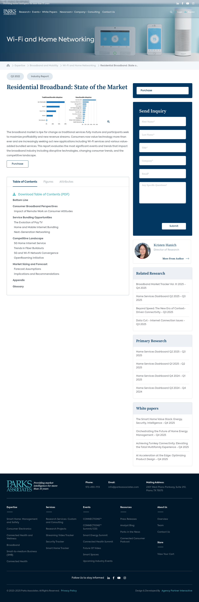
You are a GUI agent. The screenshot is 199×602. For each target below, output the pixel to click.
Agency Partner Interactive (177, 591)
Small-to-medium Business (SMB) (22, 553)
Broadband (13, 545)
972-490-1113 (93, 487)
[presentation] (162, 213)
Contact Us (108, 12)
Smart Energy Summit (95, 535)
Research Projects (56, 529)
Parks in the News (130, 532)
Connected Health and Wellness (20, 537)
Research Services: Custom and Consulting (61, 521)
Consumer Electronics (19, 529)
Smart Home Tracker (57, 548)
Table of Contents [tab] (25, 181)
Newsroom (66, 12)
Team (160, 525)
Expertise (20, 65)
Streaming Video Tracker (60, 535)
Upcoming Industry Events (98, 561)
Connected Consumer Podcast (132, 540)
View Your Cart (165, 554)
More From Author (176, 258)
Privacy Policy (69, 591)
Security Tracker (55, 542)
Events (36, 12)
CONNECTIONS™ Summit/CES (92, 527)
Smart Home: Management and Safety (22, 521)
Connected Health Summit (98, 542)
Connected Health (17, 561)
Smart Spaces (91, 555)
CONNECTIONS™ (92, 519)
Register (189, 12)
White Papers (49, 12)
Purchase (17, 164)
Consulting (94, 12)
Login (178, 12)
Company (79, 12)
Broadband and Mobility (44, 65)
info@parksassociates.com (123, 487)
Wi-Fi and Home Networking (79, 65)
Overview (162, 519)
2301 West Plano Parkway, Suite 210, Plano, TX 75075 (166, 489)
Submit (174, 226)
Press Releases (128, 519)
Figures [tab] (48, 181)
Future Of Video (92, 548)
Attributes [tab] (66, 181)
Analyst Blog (127, 525)
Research (24, 12)
